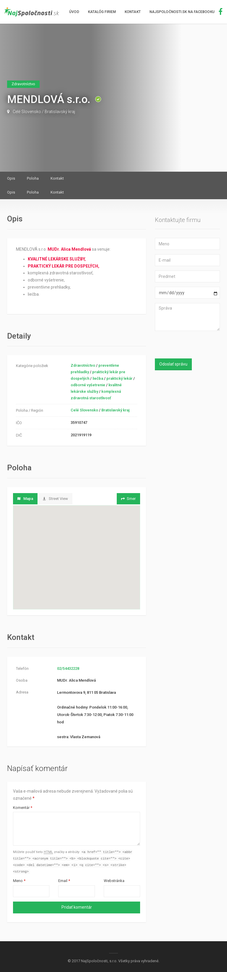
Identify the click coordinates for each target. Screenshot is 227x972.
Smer (128, 498)
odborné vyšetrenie (88, 385)
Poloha (33, 178)
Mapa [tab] (25, 498)
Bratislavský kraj (60, 111)
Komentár (22, 807)
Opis (11, 178)
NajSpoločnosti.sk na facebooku (186, 12)
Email (64, 882)
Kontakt (133, 12)
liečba (98, 378)
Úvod (74, 12)
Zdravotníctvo (83, 365)
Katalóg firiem (102, 12)
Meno (19, 882)
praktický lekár (119, 378)
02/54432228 (68, 668)
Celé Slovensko (27, 111)
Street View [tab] (55, 498)
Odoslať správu (173, 364)
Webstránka (114, 882)
